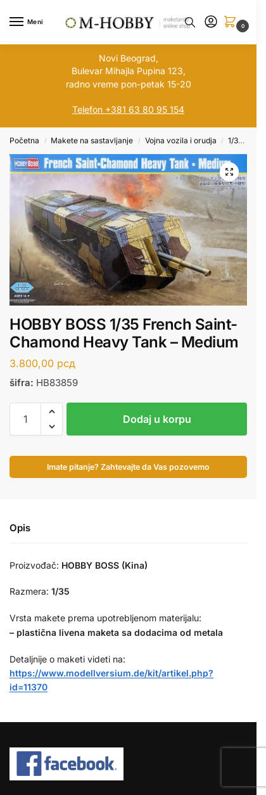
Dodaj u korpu (157, 419)
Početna (24, 140)
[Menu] (29, 22)
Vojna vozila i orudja (181, 140)
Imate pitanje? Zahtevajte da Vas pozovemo (128, 467)
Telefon (87, 109)
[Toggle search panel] (190, 22)
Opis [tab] (20, 528)
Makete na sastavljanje (92, 140)
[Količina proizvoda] (25, 419)
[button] (232, 22)
